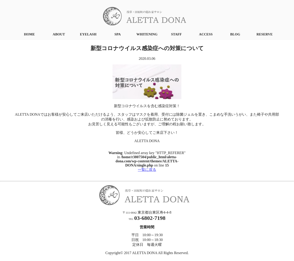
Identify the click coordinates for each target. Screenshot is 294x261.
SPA (117, 34)
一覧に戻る (147, 170)
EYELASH (88, 34)
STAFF (176, 34)
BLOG (235, 34)
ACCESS (205, 34)
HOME (29, 34)
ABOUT (59, 34)
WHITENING (147, 34)
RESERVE (265, 34)
